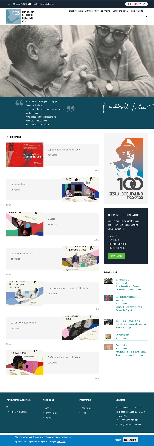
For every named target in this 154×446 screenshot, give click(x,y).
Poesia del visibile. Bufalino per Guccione (68, 288)
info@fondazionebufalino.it (129, 424)
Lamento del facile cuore (23, 322)
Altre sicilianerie (122, 334)
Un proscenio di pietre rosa (24, 253)
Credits (48, 407)
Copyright (49, 417)
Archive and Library (114, 16)
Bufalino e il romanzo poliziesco (64, 357)
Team (84, 412)
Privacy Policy (51, 412)
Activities (75, 16)
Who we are (86, 407)
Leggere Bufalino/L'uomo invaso (64, 149)
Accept (118, 440)
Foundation (61, 16)
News (128, 16)
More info (61, 441)
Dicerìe (51, 218)
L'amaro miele (121, 345)
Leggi (96, 170)
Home (49, 16)
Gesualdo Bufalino (93, 16)
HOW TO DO (116, 255)
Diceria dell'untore (20, 184)
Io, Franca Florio (122, 279)
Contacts (137, 16)
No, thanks (130, 440)
